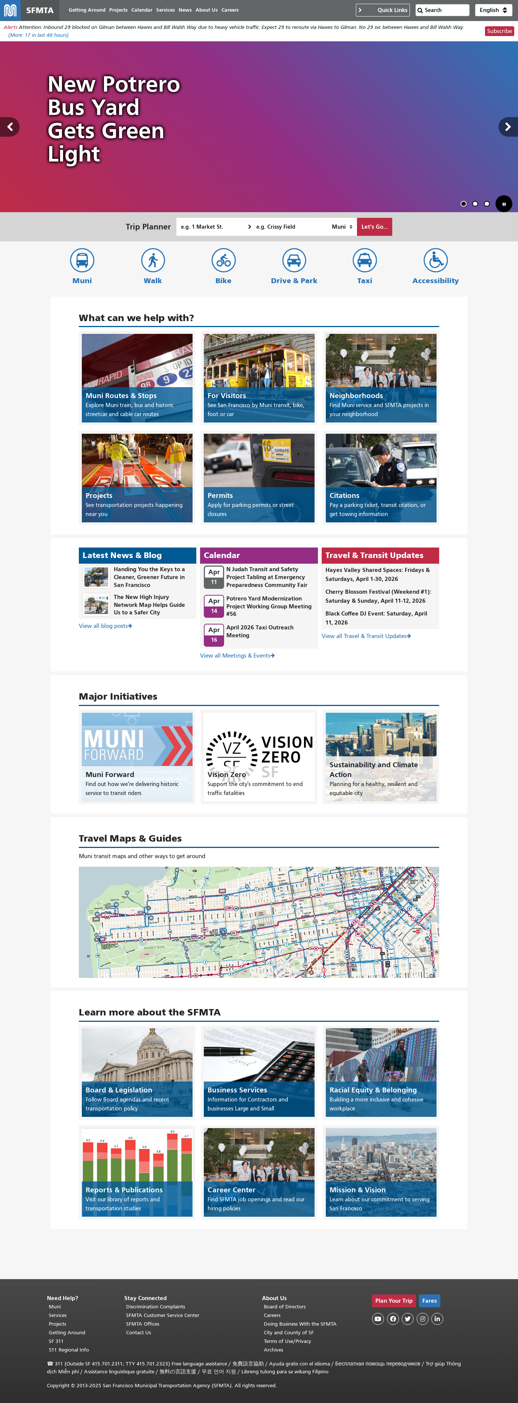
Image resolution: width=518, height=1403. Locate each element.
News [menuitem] (185, 10)
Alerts (10, 27)
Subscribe (499, 31)
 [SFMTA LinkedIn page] (437, 1319)
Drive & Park (294, 281)
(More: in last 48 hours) (38, 35)
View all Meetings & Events (235, 656)
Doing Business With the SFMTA (300, 1324)
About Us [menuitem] (207, 10)
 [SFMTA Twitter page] (408, 1319)
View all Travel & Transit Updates (364, 636)
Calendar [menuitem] (142, 10)
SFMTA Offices (142, 1324)
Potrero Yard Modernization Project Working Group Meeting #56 (269, 606)
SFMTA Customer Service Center (162, 1315)
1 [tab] (465, 205)
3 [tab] (488, 205)
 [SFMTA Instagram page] (422, 1319)
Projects (57, 1324)
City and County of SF (289, 1332)
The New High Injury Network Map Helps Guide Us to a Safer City (149, 604)
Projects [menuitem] (119, 10)
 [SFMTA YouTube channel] (378, 1319)
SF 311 (56, 1341)
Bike (223, 281)
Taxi (364, 281)
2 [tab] (476, 205)
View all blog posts (103, 626)
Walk (153, 281)
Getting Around (67, 1332)
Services (57, 1315)
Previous (10, 127)
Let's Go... (374, 227)
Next (508, 127)
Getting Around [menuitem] (87, 10)
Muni (82, 281)
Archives (273, 1350)
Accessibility (436, 281)
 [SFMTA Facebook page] (393, 1319)
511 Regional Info (69, 1350)
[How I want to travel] (342, 227)
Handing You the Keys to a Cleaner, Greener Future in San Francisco (149, 577)
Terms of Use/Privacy (287, 1341)
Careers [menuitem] (230, 10)
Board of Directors (285, 1306)
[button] (493, 11)
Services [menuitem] (166, 10)
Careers (272, 1315)
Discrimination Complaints (155, 1306)
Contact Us (138, 1332)
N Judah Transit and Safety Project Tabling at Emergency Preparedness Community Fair (266, 577)
